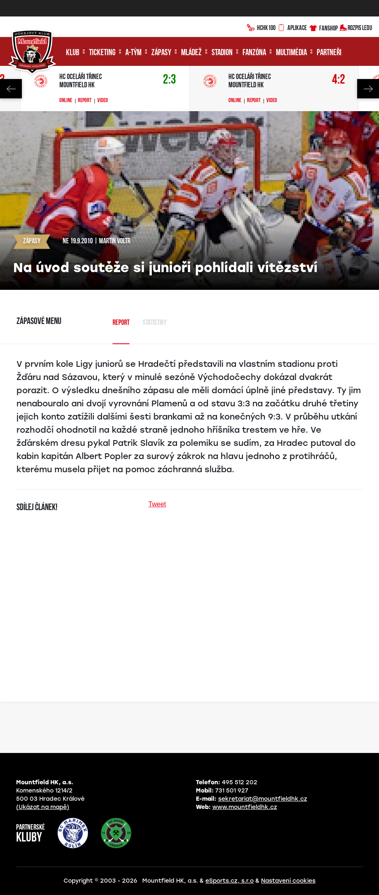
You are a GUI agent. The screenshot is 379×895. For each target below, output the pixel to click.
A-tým (133, 53)
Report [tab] (121, 323)
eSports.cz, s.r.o (229, 880)
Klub (72, 53)
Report (85, 101)
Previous (11, 88)
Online (65, 101)
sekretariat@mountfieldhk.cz (262, 798)
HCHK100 (261, 26)
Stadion (222, 53)
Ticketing (102, 53)
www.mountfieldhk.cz (244, 807)
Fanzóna (254, 53)
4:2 (338, 80)
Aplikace (292, 26)
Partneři (329, 53)
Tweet (157, 504)
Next (368, 88)
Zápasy (161, 53)
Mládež (191, 53)
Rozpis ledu (355, 27)
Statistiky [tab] (155, 323)
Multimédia (291, 53)
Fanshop (323, 26)
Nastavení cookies (288, 880)
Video (102, 101)
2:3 (169, 80)
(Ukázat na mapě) (42, 807)
